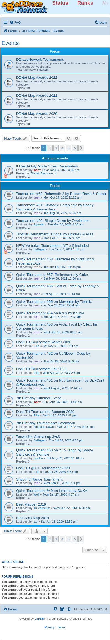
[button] (81, 148)
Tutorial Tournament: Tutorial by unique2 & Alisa (54, 234)
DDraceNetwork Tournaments (40, 59)
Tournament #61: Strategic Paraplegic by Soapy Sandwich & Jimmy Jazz (54, 207)
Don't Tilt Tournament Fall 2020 (41, 369)
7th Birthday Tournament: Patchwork (45, 423)
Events (10, 43)
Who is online (13, 561)
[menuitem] (15, 22)
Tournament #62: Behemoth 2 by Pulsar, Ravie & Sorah (61, 194)
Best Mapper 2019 (31, 504)
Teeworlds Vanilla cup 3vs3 (38, 437)
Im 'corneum (41, 508)
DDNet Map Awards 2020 (36, 113)
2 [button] (50, 148)
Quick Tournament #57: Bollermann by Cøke (52, 275)
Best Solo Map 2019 (32, 518)
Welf (36, 494)
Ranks (85, 3)
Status (60, 3)
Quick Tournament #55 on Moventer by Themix (54, 301)
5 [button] (69, 148)
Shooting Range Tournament (39, 479)
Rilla (36, 345)
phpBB (39, 618)
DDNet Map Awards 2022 (36, 77)
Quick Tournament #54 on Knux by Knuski (50, 313)
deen (36, 197)
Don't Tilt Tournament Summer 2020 (45, 412)
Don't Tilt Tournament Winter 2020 (43, 342)
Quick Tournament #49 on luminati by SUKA (51, 491)
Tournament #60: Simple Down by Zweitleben (52, 221)
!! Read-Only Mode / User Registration (47, 166)
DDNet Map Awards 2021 (36, 95)
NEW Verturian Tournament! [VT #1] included (52, 245)
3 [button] (56, 148)
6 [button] (75, 148)
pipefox (38, 458)
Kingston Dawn (43, 426)
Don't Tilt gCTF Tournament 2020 (43, 468)
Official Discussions (43, 173)
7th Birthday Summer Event (38, 398)
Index (37, 170)
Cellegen (39, 249)
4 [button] (62, 148)
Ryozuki (38, 224)
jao (35, 521)
